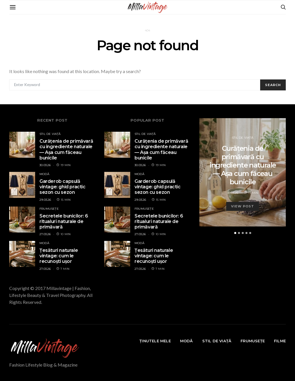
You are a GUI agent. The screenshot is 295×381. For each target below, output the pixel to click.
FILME (280, 341)
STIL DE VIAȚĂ (50, 134)
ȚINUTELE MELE (155, 341)
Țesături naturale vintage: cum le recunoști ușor (58, 256)
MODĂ (44, 174)
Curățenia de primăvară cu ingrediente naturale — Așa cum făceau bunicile (66, 149)
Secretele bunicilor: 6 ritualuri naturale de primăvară (63, 221)
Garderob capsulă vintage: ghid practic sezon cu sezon (62, 187)
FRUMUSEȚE (49, 209)
